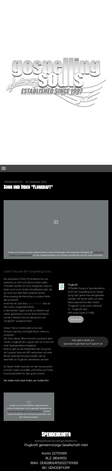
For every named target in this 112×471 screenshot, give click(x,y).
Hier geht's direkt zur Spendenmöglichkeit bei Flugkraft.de (83, 342)
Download (75, 319)
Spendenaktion (13, 181)
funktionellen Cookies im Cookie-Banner (25, 411)
